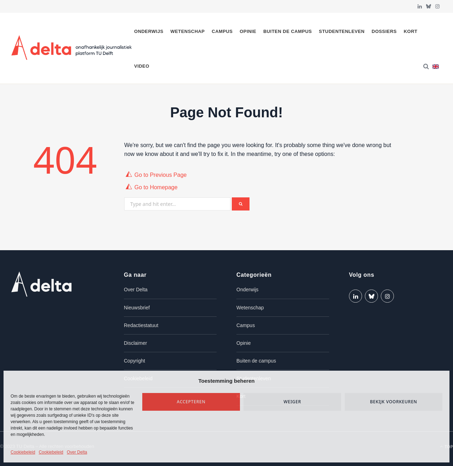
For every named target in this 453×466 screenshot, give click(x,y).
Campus (222, 31)
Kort (411, 31)
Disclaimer (135, 343)
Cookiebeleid (23, 452)
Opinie (248, 31)
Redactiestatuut (141, 325)
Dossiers (384, 31)
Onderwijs (149, 31)
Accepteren (191, 402)
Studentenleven (342, 31)
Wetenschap (188, 31)
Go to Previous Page (160, 175)
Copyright (134, 361)
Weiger (292, 402)
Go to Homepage (156, 187)
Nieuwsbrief (137, 307)
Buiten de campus (287, 31)
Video (141, 66)
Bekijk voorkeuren (393, 402)
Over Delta (77, 452)
